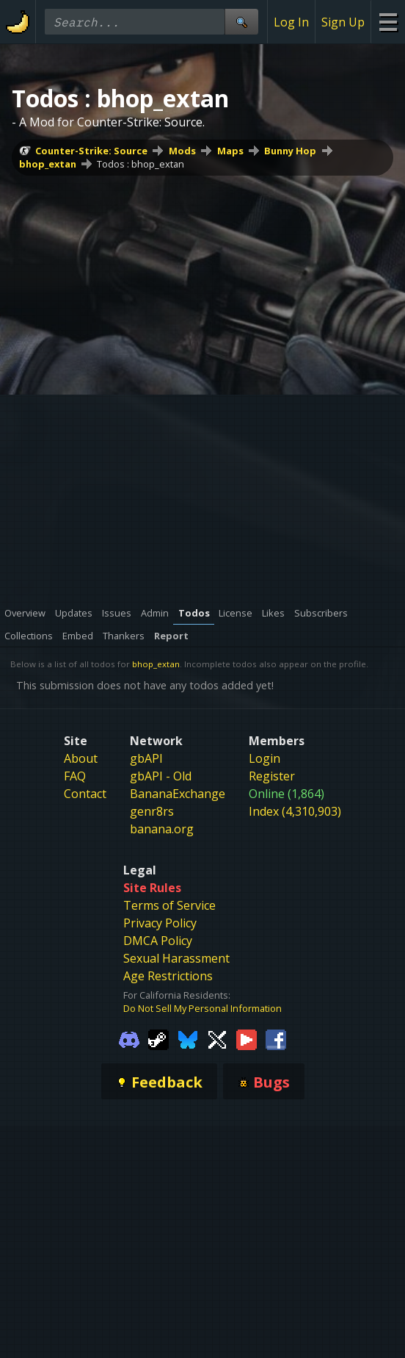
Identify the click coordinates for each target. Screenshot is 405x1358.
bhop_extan (47, 163)
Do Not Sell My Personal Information (202, 1008)
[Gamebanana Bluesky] (188, 1038)
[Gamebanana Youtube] (246, 1038)
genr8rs (152, 811)
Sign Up (343, 22)
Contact (85, 794)
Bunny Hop (290, 150)
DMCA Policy (157, 941)
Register (272, 776)
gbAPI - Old (160, 776)
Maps (230, 150)
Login (264, 758)
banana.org (162, 829)
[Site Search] (241, 22)
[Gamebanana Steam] (158, 1038)
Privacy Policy (160, 923)
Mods (182, 150)
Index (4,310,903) (295, 811)
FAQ (75, 776)
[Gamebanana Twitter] (217, 1038)
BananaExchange (177, 794)
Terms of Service (169, 905)
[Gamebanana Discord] (129, 1038)
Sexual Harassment (176, 958)
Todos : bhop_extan (140, 163)
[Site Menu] (388, 21)
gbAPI (146, 758)
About (81, 758)
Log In (291, 22)
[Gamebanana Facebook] (276, 1038)
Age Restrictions (168, 976)
